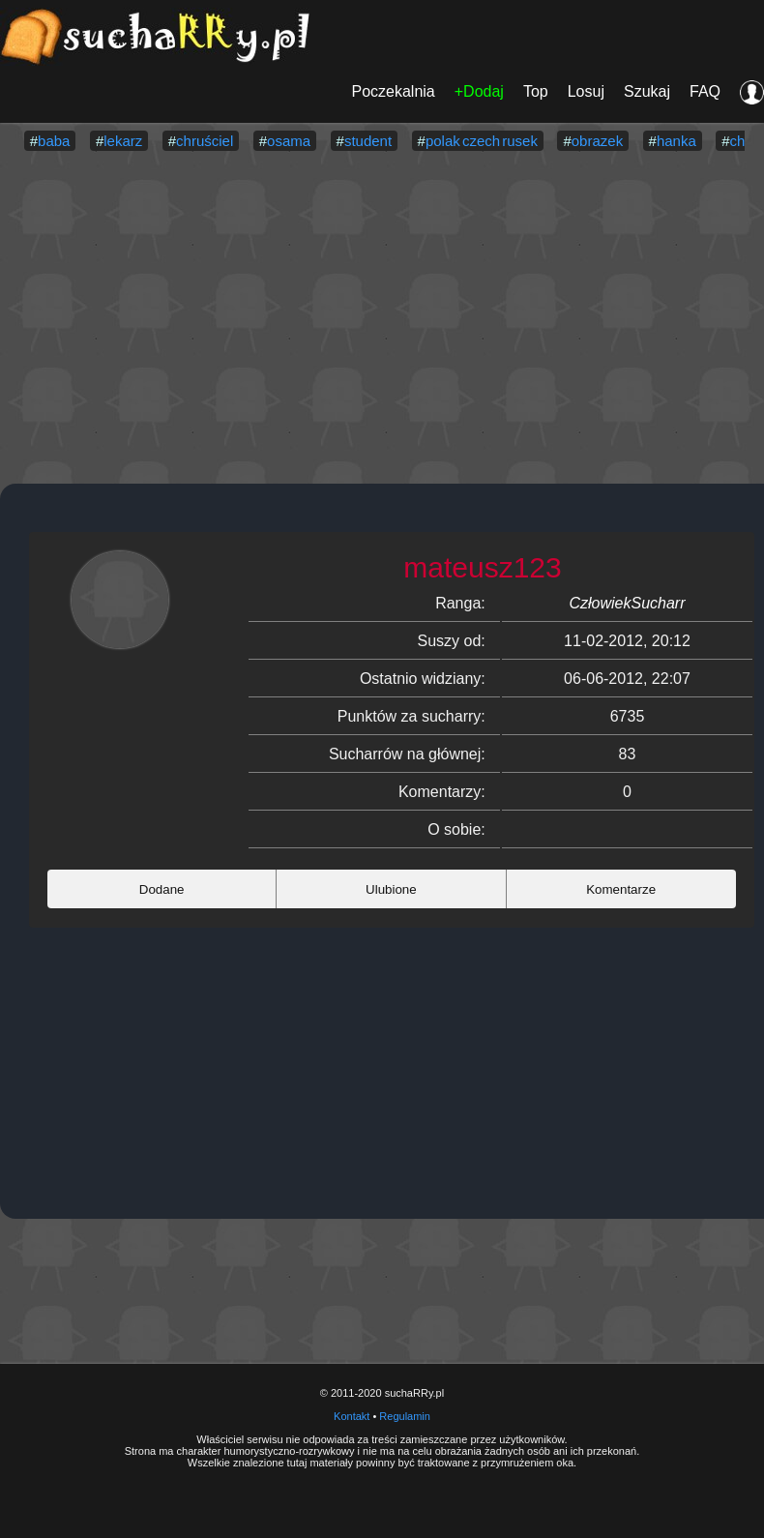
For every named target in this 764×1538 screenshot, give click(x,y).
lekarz (122, 141)
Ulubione (391, 889)
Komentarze (621, 889)
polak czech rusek (482, 141)
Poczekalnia (392, 91)
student (368, 141)
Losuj (586, 91)
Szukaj (647, 91)
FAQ (705, 91)
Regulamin (404, 1416)
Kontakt (351, 1416)
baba (54, 141)
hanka (676, 141)
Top (535, 91)
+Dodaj (479, 91)
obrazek (597, 141)
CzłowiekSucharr (627, 603)
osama (288, 141)
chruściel (204, 141)
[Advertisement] (382, 319)
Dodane (162, 889)
